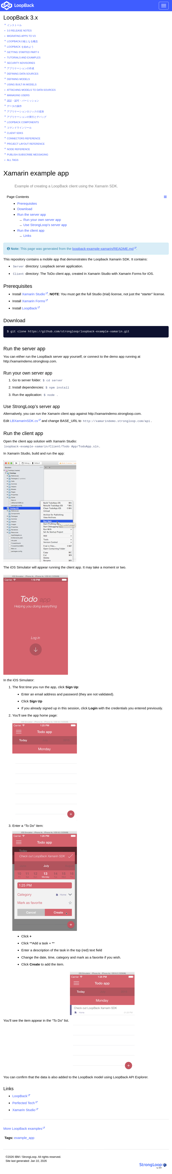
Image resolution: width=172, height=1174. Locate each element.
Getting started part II (23, 52)
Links (27, 235)
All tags (12, 160)
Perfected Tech (23, 1103)
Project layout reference (26, 143)
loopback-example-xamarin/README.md (102, 249)
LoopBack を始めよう (20, 46)
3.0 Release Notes (19, 30)
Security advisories (21, 63)
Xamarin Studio (33, 294)
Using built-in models (22, 84)
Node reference (18, 149)
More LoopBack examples (22, 1128)
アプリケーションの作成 (20, 68)
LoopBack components (23, 122)
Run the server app (31, 214)
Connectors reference (23, 138)
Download (24, 209)
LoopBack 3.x (20, 17)
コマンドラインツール (19, 127)
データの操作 (14, 106)
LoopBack (29, 308)
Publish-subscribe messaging (27, 154)
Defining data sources (22, 73)
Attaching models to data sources (31, 90)
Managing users (18, 95)
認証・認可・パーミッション (23, 100)
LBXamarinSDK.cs (24, 421)
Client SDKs (15, 133)
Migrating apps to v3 (21, 36)
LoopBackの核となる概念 (22, 41)
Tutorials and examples (24, 57)
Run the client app (30, 230)
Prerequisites (27, 203)
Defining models (18, 79)
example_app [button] (24, 1138)
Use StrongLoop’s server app (45, 225)
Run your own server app (42, 220)
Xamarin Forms (33, 301)
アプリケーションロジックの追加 (25, 111)
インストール (14, 25)
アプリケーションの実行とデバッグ (26, 116)
